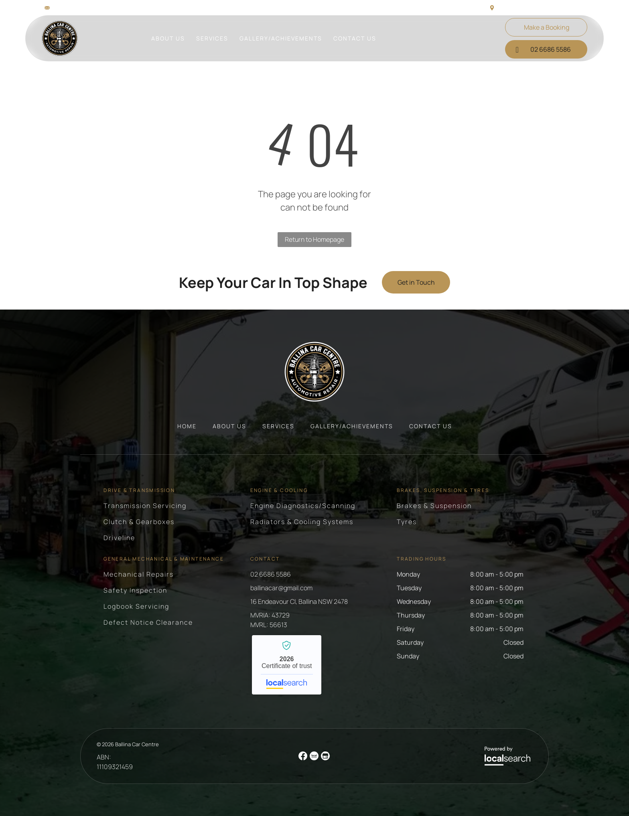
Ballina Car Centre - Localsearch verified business (286, 665)
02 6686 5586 (270, 574)
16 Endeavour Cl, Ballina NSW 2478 (541, 7)
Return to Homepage (314, 239)
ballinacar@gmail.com (81, 7)
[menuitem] (168, 38)
